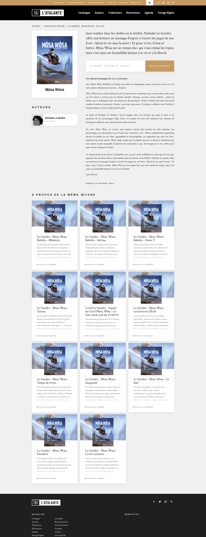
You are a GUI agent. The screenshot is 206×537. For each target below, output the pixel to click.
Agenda (149, 12)
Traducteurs (115, 12)
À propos (111, 2)
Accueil (36, 26)
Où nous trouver (96, 2)
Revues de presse (76, 2)
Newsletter (136, 2)
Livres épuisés (60, 535)
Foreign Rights (166, 12)
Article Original (159, 66)
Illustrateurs (133, 12)
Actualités (59, 2)
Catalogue (84, 12)
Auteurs (99, 12)
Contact (123, 2)
